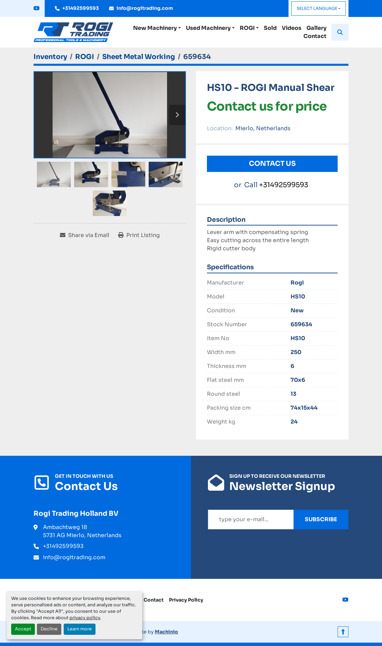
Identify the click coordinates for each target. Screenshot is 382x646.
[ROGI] (84, 57)
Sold (270, 28)
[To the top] (343, 631)
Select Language (317, 8)
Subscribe (321, 519)
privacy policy (84, 618)
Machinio (166, 632)
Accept (23, 629)
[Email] (251, 519)
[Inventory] (50, 57)
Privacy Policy (186, 600)
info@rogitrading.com (144, 8)
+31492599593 (80, 8)
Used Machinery (208, 28)
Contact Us (272, 163)
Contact (314, 36)
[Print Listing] (139, 235)
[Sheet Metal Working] (138, 57)
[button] (157, 28)
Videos (291, 28)
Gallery (316, 28)
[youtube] (37, 8)
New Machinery (155, 28)
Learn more (79, 629)
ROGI (247, 28)
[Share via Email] (85, 235)
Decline (49, 629)
